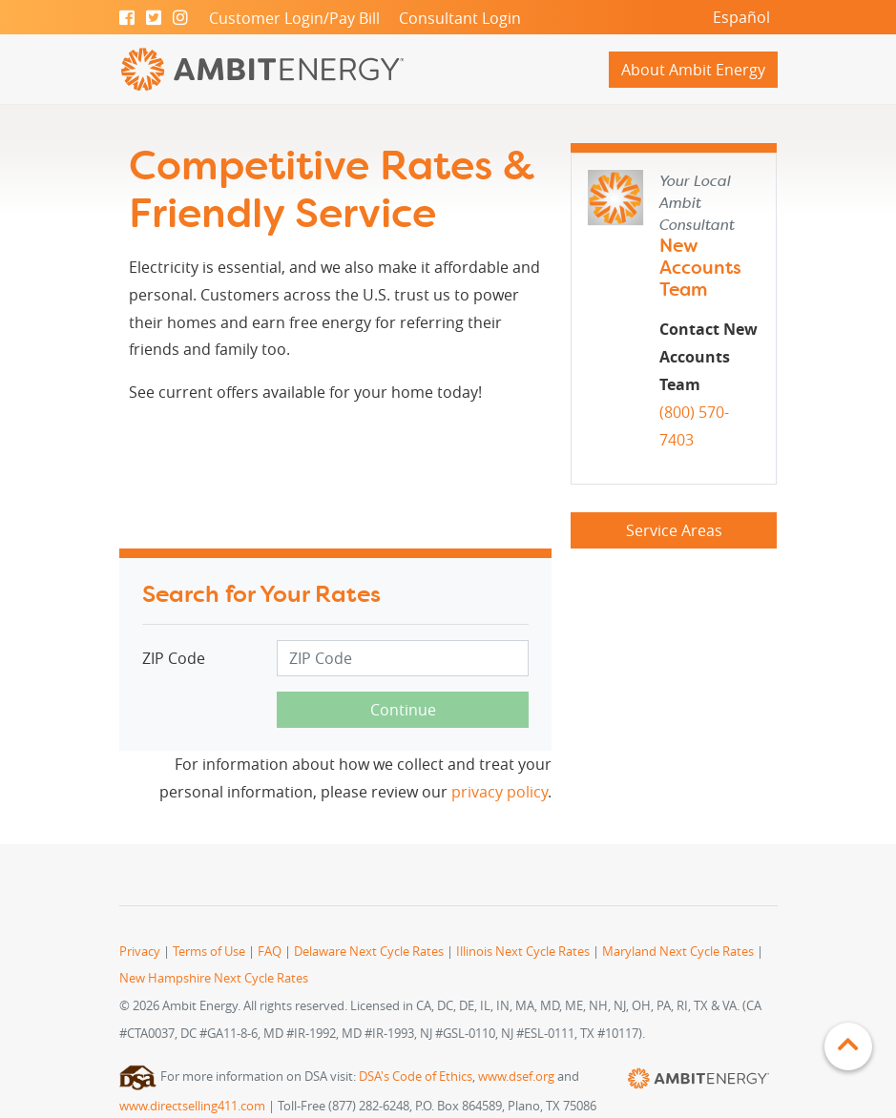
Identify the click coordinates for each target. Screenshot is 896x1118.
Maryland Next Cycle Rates (678, 951)
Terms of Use (209, 951)
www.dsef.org (516, 1076)
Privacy (139, 951)
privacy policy (499, 791)
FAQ (269, 951)
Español (741, 17)
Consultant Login (460, 18)
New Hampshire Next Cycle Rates (213, 978)
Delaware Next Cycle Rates (369, 951)
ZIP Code (173, 658)
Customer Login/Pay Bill (294, 18)
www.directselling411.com (192, 1106)
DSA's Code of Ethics (415, 1076)
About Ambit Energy (693, 69)
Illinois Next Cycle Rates (523, 951)
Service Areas (674, 530)
